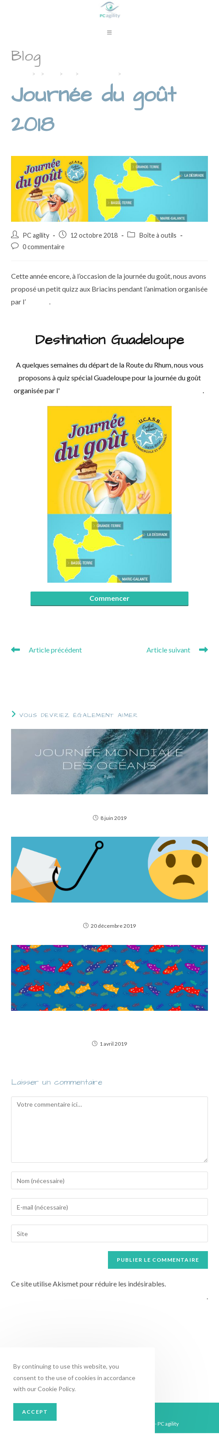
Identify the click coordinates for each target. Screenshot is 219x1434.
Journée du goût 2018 (152, 74)
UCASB (37, 302)
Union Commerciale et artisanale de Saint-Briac (131, 391)
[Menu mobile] (109, 33)
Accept (35, 1411)
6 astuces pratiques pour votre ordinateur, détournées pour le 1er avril (109, 1026)
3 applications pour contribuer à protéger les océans (109, 805)
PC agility (36, 236)
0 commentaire (44, 248)
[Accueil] (20, 74)
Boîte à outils (158, 236)
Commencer (109, 599)
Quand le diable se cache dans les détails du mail (109, 913)
